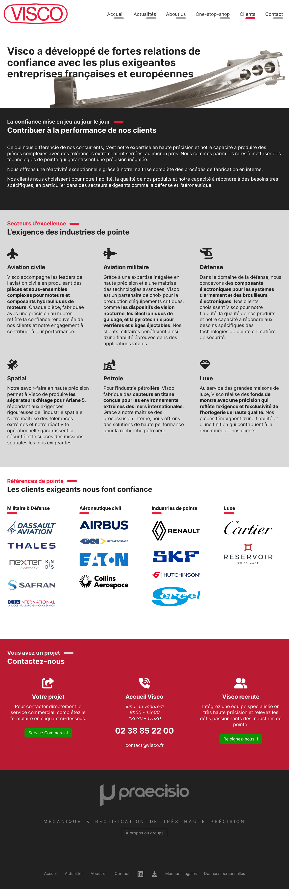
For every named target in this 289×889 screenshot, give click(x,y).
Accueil (115, 14)
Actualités (145, 14)
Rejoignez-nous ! (240, 738)
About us (176, 14)
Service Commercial (48, 732)
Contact (274, 14)
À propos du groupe (145, 833)
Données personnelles (224, 873)
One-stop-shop (213, 14)
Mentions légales (181, 873)
